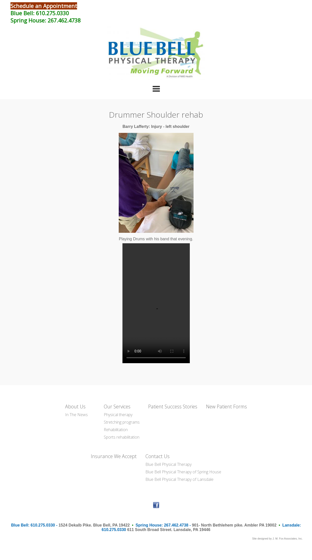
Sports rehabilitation (121, 437)
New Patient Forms (226, 406)
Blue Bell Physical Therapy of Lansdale (179, 479)
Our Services (117, 406)
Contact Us (157, 456)
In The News (76, 414)
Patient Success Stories (172, 406)
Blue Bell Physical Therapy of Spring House (183, 472)
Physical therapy (118, 414)
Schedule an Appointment (43, 5)
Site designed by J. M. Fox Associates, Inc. (277, 538)
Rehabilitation (116, 429)
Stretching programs (122, 422)
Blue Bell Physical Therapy (168, 464)
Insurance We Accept (114, 456)
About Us (75, 406)
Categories (156, 88)
